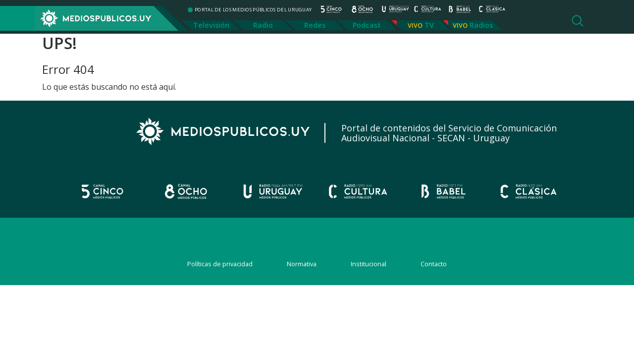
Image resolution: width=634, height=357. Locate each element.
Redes (314, 25)
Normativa (302, 263)
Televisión (211, 25)
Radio (263, 25)
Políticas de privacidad (220, 263)
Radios (481, 25)
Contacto (434, 263)
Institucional (368, 263)
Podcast (367, 25)
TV (429, 25)
